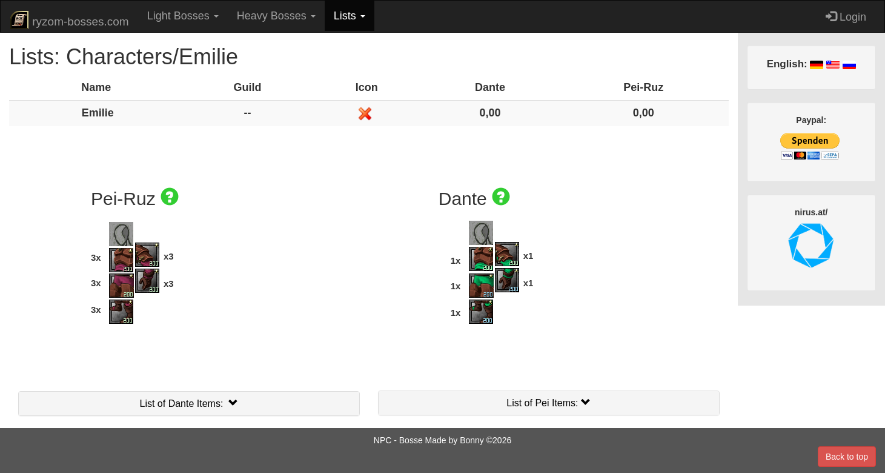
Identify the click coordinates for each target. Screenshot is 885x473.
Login (846, 16)
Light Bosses (183, 16)
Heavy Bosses (276, 16)
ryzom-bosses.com (69, 20)
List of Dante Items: (189, 403)
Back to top (847, 456)
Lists (349, 16)
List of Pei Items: (548, 403)
